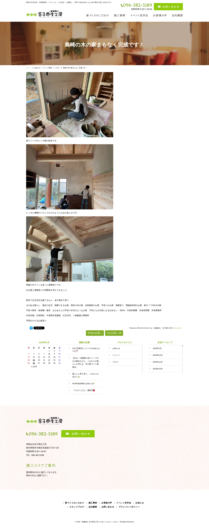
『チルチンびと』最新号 (83, 390)
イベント (116, 355)
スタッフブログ (76, 507)
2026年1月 (157, 348)
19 (34, 360)
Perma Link (177, 328)
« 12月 (34, 366)
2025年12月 (158, 355)
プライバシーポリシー (129, 507)
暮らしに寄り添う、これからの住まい (85, 375)
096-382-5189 (137, 5)
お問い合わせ (107, 507)
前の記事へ (95, 333)
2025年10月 (158, 369)
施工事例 (93, 503)
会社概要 (93, 507)
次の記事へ (114, 333)
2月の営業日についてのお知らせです (86, 349)
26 (34, 363)
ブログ (115, 362)
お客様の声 (106, 503)
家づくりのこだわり (74, 503)
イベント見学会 (123, 503)
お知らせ (116, 348)
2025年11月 (158, 362)
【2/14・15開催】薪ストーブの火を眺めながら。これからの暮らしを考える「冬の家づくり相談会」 (85, 362)
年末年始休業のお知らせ (83, 383)
